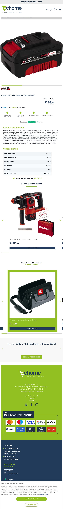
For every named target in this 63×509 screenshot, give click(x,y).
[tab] (12, 85)
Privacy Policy (9, 454)
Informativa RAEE (10, 459)
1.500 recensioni (8, 469)
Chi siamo (7, 446)
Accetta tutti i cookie (31, 499)
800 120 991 (38, 178)
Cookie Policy (9, 456)
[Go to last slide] (2, 55)
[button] (2, 88)
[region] (31, 495)
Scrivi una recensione (31, 357)
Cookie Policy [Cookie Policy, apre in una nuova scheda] (44, 494)
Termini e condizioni (11, 451)
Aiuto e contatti (10, 448)
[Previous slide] (2, 349)
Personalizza (31, 504)
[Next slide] (60, 55)
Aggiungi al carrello (32, 247)
